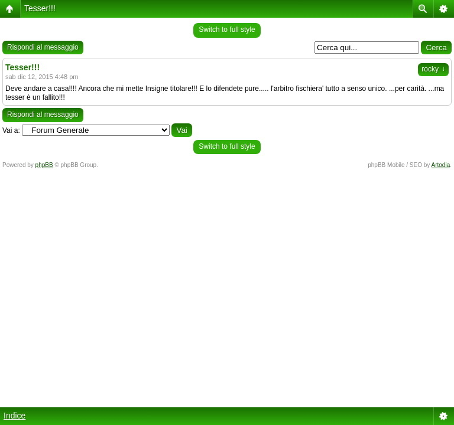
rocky (433, 69)
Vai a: (11, 130)
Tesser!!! (40, 8)
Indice (14, 415)
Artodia (441, 165)
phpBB (44, 165)
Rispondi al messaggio (43, 47)
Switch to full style (227, 29)
